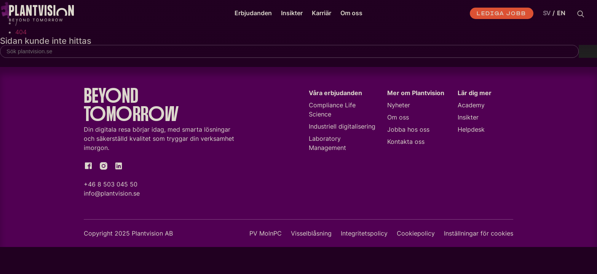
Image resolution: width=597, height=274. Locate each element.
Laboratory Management (327, 144)
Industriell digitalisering (342, 128)
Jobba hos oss (408, 131)
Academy (471, 106)
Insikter (292, 13)
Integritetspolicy (364, 235)
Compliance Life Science (332, 111)
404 (21, 32)
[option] (561, 13)
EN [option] (561, 13)
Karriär (321, 13)
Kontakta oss (406, 143)
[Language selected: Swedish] (552, 13)
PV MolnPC (265, 235)
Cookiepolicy (416, 235)
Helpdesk (471, 131)
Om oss (351, 13)
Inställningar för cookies (478, 235)
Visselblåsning (311, 235)
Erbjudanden (253, 13)
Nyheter (398, 106)
